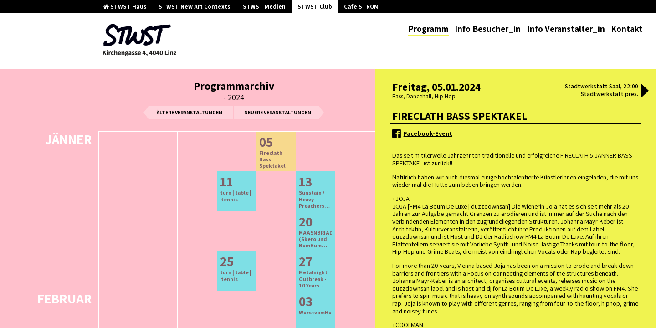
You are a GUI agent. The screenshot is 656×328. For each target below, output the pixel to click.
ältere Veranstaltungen (189, 112)
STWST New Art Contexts (195, 6)
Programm (428, 29)
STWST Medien (264, 6)
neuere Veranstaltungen (277, 112)
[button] (645, 91)
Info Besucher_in (488, 29)
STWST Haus (125, 6)
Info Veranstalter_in (566, 29)
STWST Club (314, 6)
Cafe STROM (361, 6)
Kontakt (626, 29)
